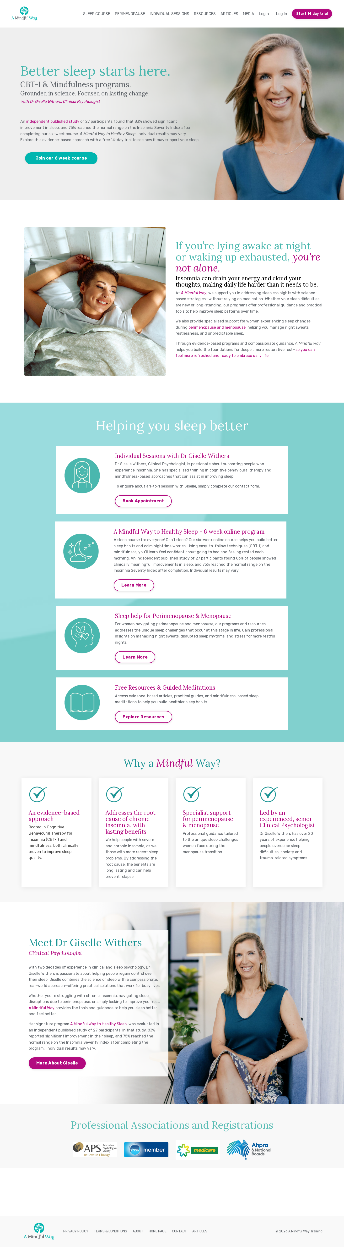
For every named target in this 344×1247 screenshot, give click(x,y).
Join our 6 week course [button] (61, 158)
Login (264, 13)
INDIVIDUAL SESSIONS (169, 13)
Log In (281, 13)
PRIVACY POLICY (75, 1231)
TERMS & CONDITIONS (110, 1231)
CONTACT (179, 1231)
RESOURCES (205, 13)
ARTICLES (229, 13)
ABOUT (138, 1231)
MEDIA (248, 13)
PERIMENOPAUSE (130, 13)
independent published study (52, 121)
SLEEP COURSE (96, 13)
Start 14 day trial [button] (312, 14)
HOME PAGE (158, 1231)
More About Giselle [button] (57, 1063)
